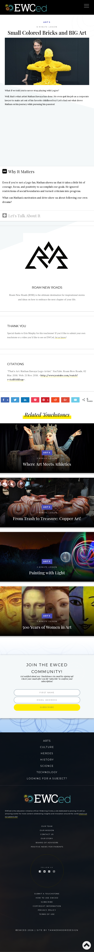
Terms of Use (47, 914)
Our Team (47, 826)
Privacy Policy (47, 910)
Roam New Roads (47, 287)
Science (46, 765)
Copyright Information (47, 906)
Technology (47, 772)
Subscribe (47, 902)
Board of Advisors (47, 843)
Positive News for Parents (47, 847)
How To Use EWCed (47, 898)
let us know (60, 337)
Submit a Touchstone (46, 894)
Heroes (47, 753)
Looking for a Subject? (47, 778)
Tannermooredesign (63, 930)
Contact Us (47, 834)
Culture (47, 747)
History (47, 759)
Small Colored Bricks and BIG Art (47, 32)
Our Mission (47, 830)
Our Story (47, 838)
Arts (46, 22)
